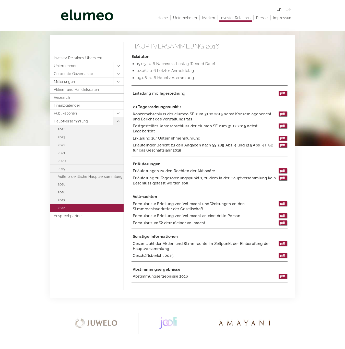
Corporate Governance (73, 74)
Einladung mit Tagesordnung (210, 93)
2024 (62, 129)
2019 (62, 169)
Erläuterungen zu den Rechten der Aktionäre (210, 170)
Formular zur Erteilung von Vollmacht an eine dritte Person (210, 215)
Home (163, 18)
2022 (62, 145)
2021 (61, 153)
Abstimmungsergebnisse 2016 (210, 276)
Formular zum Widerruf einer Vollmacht (210, 223)
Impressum (283, 18)
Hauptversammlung (71, 121)
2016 (62, 208)
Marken (208, 18)
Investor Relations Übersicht (78, 58)
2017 (61, 200)
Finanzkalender (67, 105)
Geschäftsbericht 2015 (210, 255)
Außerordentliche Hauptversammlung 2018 (90, 180)
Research (62, 97)
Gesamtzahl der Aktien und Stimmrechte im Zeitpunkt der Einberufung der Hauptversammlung (210, 246)
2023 (62, 137)
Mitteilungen (64, 82)
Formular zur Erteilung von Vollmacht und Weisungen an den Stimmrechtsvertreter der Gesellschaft (210, 206)
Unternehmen (66, 66)
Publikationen (65, 113)
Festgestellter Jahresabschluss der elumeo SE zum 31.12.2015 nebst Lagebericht (210, 128)
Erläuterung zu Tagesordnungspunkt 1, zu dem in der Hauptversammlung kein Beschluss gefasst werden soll (210, 180)
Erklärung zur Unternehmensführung (210, 138)
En (279, 9)
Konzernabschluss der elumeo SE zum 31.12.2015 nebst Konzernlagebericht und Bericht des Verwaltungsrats (210, 116)
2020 (62, 161)
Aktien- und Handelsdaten (76, 90)
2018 (62, 192)
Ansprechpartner (68, 216)
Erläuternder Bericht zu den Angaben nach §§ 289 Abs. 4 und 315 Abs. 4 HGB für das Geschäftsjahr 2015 (210, 148)
